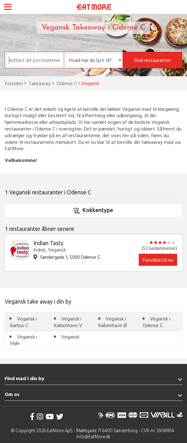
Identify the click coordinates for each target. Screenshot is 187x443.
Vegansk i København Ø (112, 322)
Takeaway (38, 83)
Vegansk (70, 336)
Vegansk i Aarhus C (23, 322)
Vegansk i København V (68, 322)
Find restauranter (152, 60)
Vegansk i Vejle (23, 340)
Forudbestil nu (158, 260)
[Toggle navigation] (8, 8)
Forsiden (14, 83)
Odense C (66, 83)
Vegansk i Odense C (156, 322)
